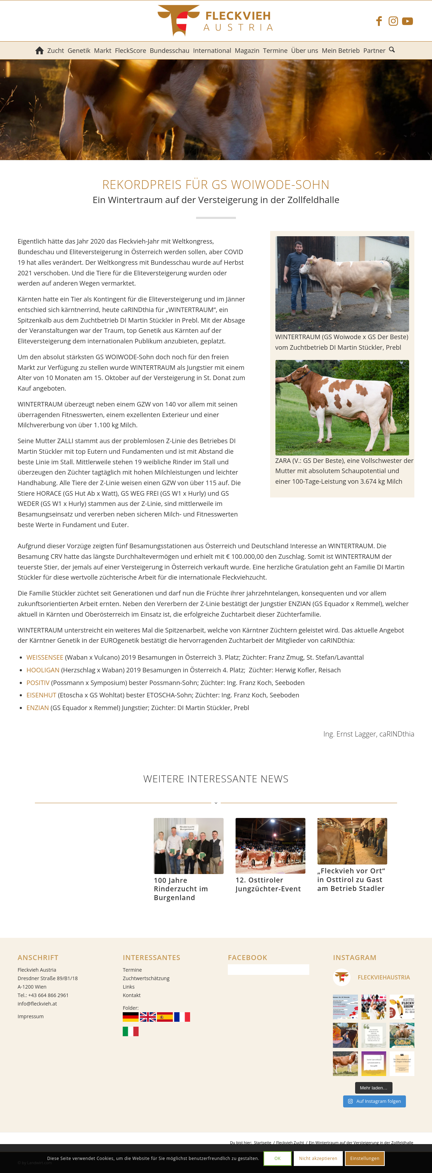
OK (277, 1158)
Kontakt (132, 995)
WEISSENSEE (44, 657)
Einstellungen (364, 1158)
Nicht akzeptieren (318, 1158)
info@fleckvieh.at (37, 1003)
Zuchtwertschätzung (146, 978)
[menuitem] (39, 50)
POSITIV (37, 682)
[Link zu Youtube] (407, 21)
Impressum (31, 1016)
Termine (132, 969)
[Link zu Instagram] (393, 21)
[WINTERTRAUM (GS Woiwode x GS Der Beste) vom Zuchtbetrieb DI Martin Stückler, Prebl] (342, 284)
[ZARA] (342, 408)
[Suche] (392, 50)
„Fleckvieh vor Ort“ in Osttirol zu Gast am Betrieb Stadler (351, 879)
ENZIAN (37, 707)
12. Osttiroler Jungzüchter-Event (268, 884)
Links (128, 986)
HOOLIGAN (43, 670)
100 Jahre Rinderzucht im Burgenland (181, 889)
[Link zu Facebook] (379, 21)
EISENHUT (41, 695)
